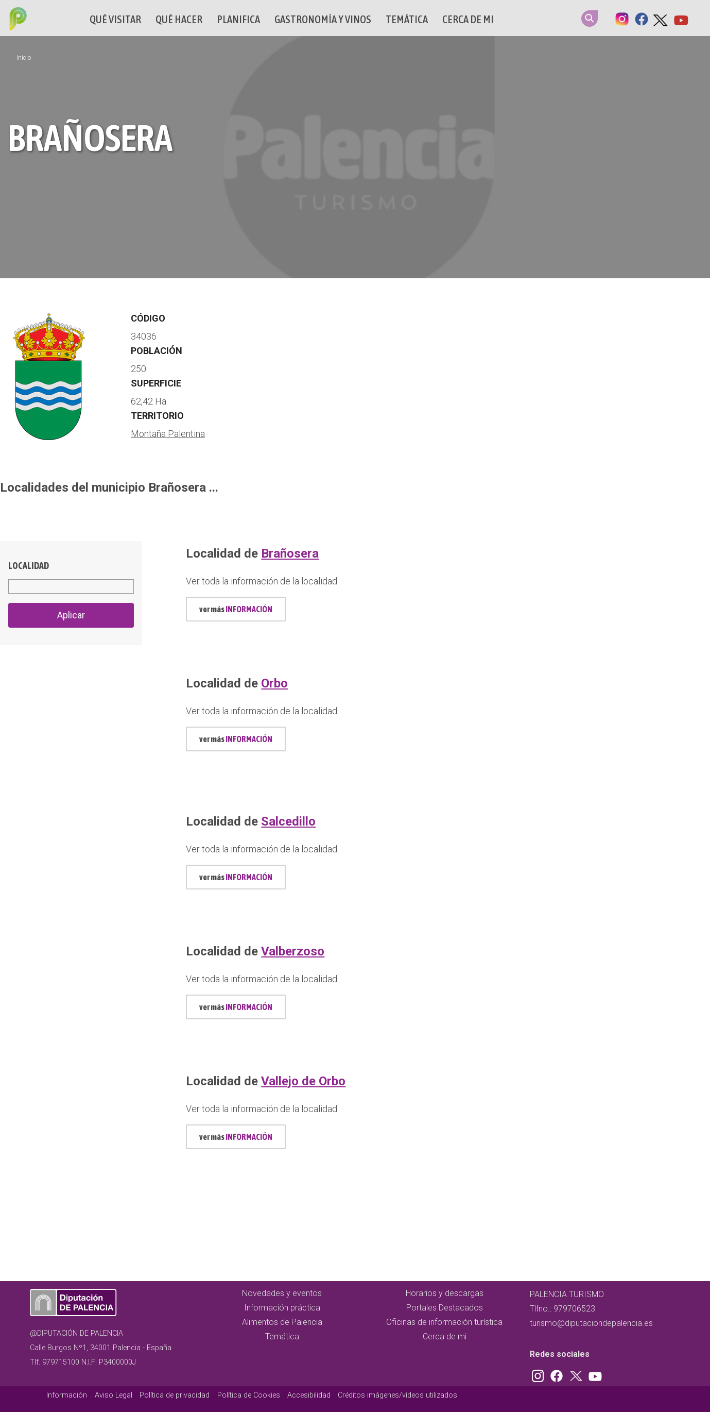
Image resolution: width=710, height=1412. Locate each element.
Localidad (28, 565)
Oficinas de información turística (444, 1322)
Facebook (641, 18)
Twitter (661, 18)
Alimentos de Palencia (282, 1322)
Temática (407, 19)
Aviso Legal (113, 1395)
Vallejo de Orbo (303, 1081)
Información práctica (282, 1308)
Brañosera (290, 553)
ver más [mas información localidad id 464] (235, 609)
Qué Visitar (115, 19)
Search (589, 18)
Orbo (274, 683)
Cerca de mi (468, 19)
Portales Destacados (444, 1308)
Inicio (23, 57)
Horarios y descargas (444, 1293)
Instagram (622, 18)
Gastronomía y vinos (322, 19)
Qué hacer (178, 19)
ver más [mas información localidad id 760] (235, 1007)
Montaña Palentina (168, 433)
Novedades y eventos (282, 1293)
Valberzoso (292, 951)
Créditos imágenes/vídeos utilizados (397, 1395)
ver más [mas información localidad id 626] (235, 739)
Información (66, 1395)
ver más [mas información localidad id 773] (235, 1136)
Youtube (680, 18)
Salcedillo (288, 821)
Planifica (238, 19)
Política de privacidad (175, 1395)
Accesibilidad (309, 1395)
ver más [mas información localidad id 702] (235, 877)
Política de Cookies (248, 1395)
